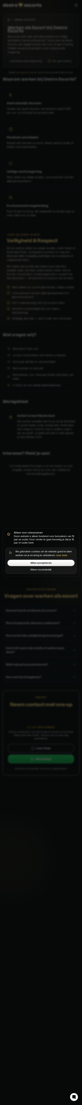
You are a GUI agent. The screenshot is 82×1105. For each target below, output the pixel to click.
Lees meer (61, 555)
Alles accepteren (41, 562)
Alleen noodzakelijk (41, 569)
